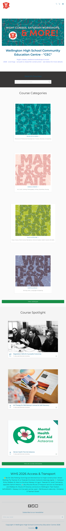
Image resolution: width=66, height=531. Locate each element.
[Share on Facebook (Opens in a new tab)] (29, 506)
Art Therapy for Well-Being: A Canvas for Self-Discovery (31, 405)
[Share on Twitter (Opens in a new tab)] (33, 506)
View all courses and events (33, 463)
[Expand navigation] (62, 4)
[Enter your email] (31, 517)
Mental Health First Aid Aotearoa (24, 452)
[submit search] (49, 82)
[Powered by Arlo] (33, 528)
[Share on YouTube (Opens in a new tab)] (36, 506)
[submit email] (62, 517)
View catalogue (33, 301)
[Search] (57, 4)
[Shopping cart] (60, 4)
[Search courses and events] (33, 82)
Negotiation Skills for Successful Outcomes (27, 354)
